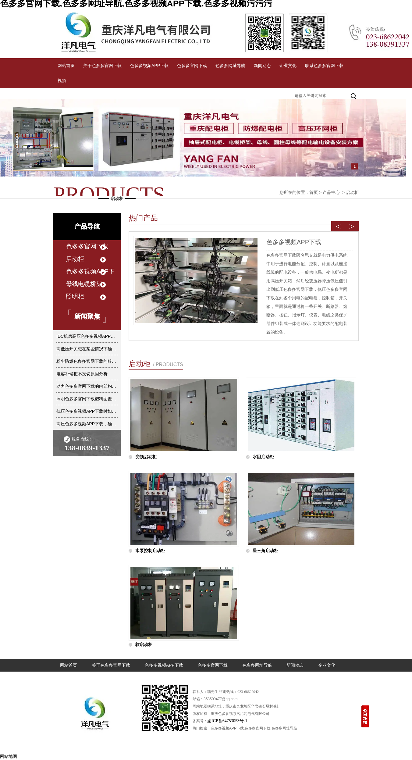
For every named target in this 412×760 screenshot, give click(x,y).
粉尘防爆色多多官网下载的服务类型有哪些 (87, 361)
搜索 (354, 95)
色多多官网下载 (192, 65)
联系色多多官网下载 (324, 65)
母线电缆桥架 (84, 283)
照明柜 (75, 296)
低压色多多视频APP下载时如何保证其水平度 (87, 411)
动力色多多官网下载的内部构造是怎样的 (87, 386)
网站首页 (66, 65)
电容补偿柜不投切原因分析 (82, 373)
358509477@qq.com (221, 699)
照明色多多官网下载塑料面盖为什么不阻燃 (87, 398)
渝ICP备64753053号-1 (227, 721)
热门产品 (143, 218)
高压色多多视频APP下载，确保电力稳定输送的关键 (87, 423)
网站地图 (8, 756)
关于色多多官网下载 (102, 65)
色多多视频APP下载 (149, 65)
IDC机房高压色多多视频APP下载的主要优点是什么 (87, 336)
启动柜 (75, 258)
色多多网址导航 (230, 65)
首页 (313, 192)
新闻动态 (262, 65)
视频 (62, 80)
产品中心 (331, 192)
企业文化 (288, 65)
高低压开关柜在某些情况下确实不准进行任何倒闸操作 (87, 348)
